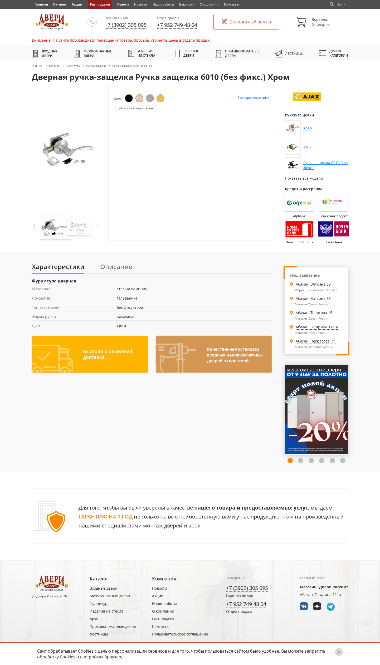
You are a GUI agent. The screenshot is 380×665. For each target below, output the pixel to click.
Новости (140, 4)
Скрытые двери (186, 53)
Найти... (339, 4)
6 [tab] (342, 460)
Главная (37, 65)
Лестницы (289, 53)
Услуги (123, 4)
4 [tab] (321, 460)
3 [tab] (311, 460)
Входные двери (45, 53)
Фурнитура (73, 65)
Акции (77, 4)
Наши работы (163, 4)
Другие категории (333, 53)
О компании (209, 4)
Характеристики (58, 266)
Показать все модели (304, 178)
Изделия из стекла (141, 53)
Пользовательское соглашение (180, 634)
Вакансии (186, 4)
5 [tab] (332, 460)
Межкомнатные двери (93, 53)
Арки (94, 618)
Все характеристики (253, 97)
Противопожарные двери (237, 53)
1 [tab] (290, 460)
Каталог (59, 4)
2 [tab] (300, 460)
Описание (116, 266)
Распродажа (100, 4)
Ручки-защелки (96, 65)
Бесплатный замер (246, 22)
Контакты (231, 4)
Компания (164, 578)
